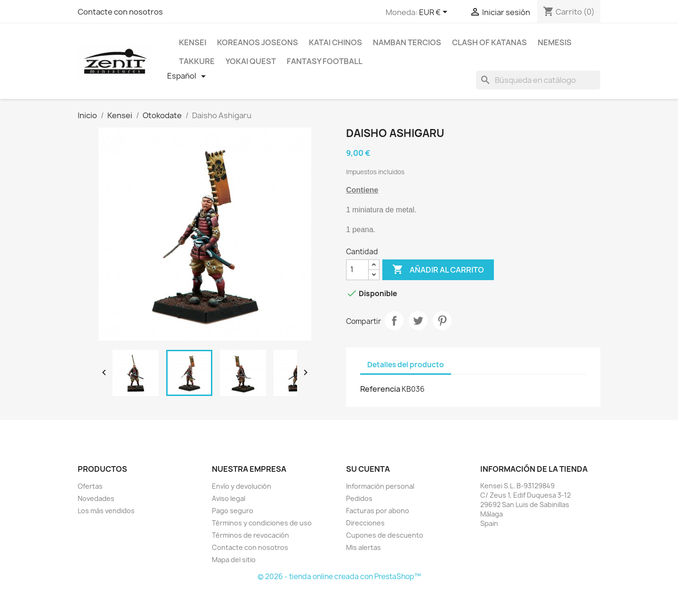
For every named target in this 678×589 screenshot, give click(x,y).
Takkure (197, 61)
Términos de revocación (250, 535)
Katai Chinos (335, 42)
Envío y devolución (241, 486)
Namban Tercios (407, 42)
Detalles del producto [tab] (405, 365)
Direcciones (365, 522)
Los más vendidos (106, 510)
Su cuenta (368, 469)
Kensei (192, 42)
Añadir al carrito (438, 270)
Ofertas (90, 486)
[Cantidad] (357, 269)
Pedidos (359, 498)
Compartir (394, 320)
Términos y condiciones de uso (262, 522)
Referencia (380, 389)
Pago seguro (232, 510)
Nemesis (555, 42)
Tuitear (418, 320)
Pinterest (442, 320)
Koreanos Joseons (257, 42)
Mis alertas (363, 547)
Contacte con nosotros (120, 12)
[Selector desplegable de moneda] (435, 12)
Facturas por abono (377, 510)
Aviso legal (228, 498)
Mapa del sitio (234, 559)
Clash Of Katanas (489, 42)
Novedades (96, 498)
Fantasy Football (325, 61)
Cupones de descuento (384, 535)
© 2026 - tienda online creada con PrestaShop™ (339, 576)
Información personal (380, 486)
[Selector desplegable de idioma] (188, 76)
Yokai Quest (251, 61)
